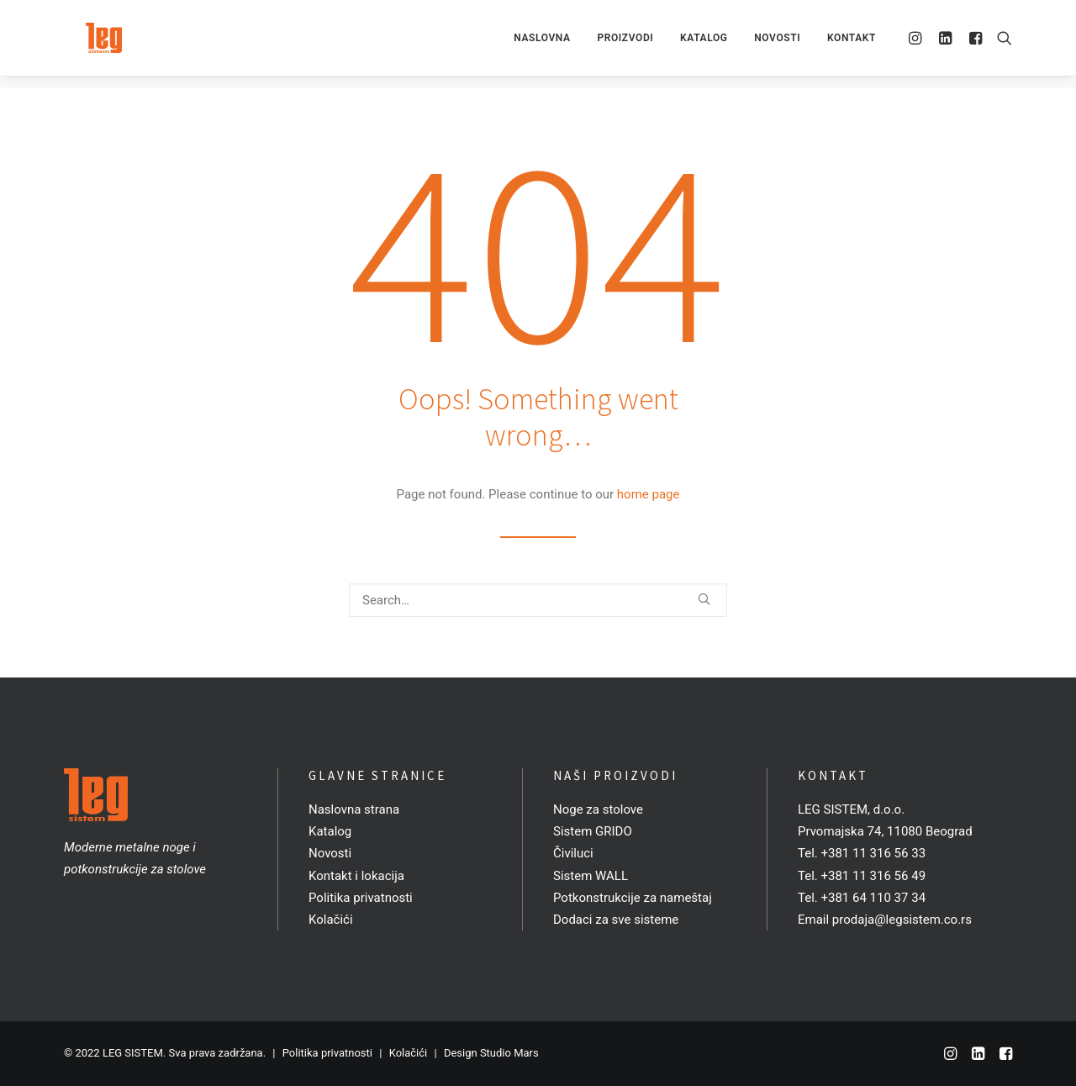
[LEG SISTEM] (89, 44)
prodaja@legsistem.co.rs (902, 919)
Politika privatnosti (361, 897)
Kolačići (331, 919)
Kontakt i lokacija (356, 875)
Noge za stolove (598, 809)
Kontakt (851, 44)
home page (648, 494)
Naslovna (542, 44)
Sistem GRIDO (592, 831)
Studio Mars (509, 1052)
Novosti (777, 44)
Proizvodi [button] (625, 44)
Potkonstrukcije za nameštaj (632, 897)
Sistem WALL (590, 875)
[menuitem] (542, 43)
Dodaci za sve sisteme (615, 919)
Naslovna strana (354, 809)
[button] (917, 43)
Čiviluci (573, 853)
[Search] (538, 600)
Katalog (703, 44)
